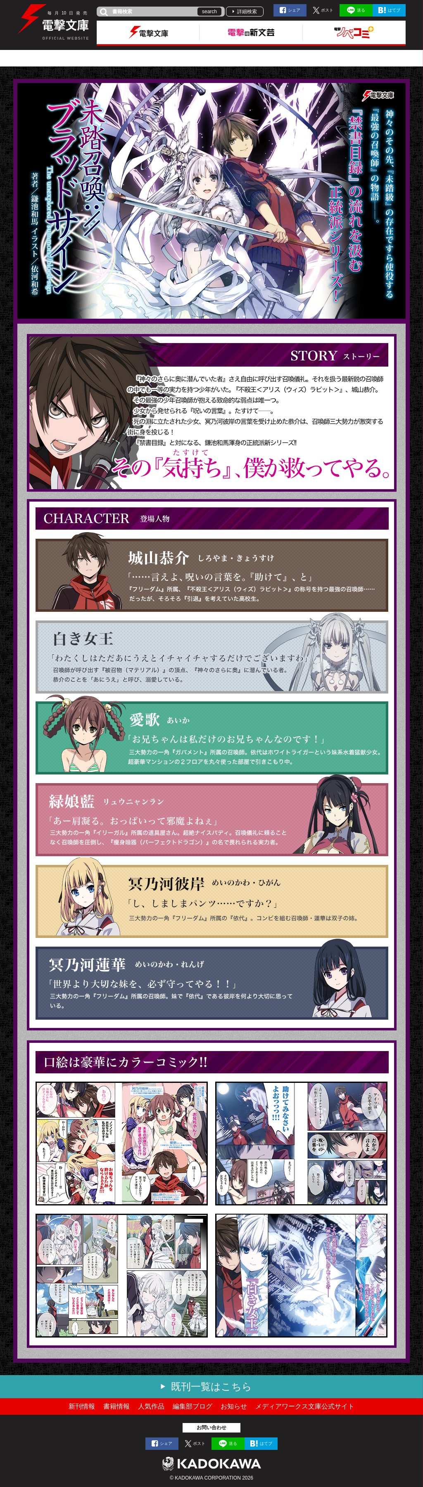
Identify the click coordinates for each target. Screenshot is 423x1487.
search (209, 11)
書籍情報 (116, 1406)
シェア (294, 10)
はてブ (394, 10)
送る (361, 10)
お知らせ (234, 1406)
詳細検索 (247, 11)
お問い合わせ (211, 1427)
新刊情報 (82, 1406)
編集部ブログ (192, 1406)
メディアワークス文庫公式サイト (304, 1406)
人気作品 (151, 1406)
